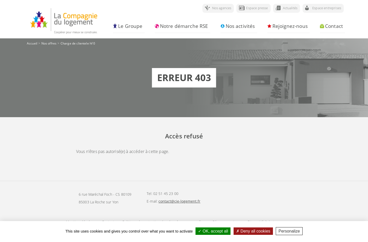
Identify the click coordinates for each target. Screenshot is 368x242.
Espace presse (257, 8)
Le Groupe (130, 26)
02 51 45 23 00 (165, 193)
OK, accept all (213, 231)
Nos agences (222, 8)
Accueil (32, 43)
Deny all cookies (253, 231)
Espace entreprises (326, 8)
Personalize (289, 231)
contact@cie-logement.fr (179, 201)
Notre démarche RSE (184, 26)
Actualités (290, 8)
